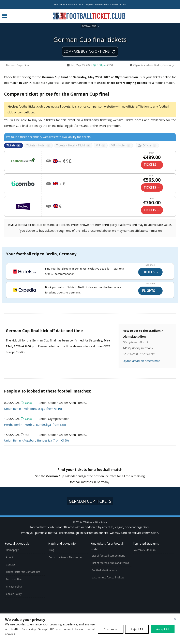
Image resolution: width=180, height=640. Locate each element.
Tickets (13, 145)
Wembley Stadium (145, 550)
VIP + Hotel (120, 145)
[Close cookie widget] (175, 619)
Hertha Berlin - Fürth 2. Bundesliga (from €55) (35, 425)
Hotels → (150, 272)
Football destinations (104, 570)
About (9, 557)
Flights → (150, 290)
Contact (10, 564)
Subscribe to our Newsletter (65, 557)
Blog (51, 550)
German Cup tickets (90, 501)
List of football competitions (108, 555)
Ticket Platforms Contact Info (23, 572)
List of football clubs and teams (110, 563)
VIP (100, 145)
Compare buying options (86, 51)
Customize (110, 629)
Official (147, 145)
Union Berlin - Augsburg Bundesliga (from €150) (36, 440)
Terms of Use (13, 579)
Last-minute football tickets (108, 577)
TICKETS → (152, 164)
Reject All (137, 629)
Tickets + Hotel (38, 145)
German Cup (89, 26)
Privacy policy (14, 586)
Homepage (12, 550)
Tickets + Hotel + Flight (73, 145)
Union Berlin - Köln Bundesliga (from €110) (33, 409)
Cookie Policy (13, 594)
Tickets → (152, 210)
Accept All (162, 629)
